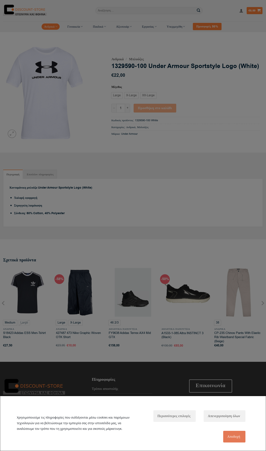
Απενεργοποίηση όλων (223, 415)
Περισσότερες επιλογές (173, 415)
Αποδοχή (233, 436)
